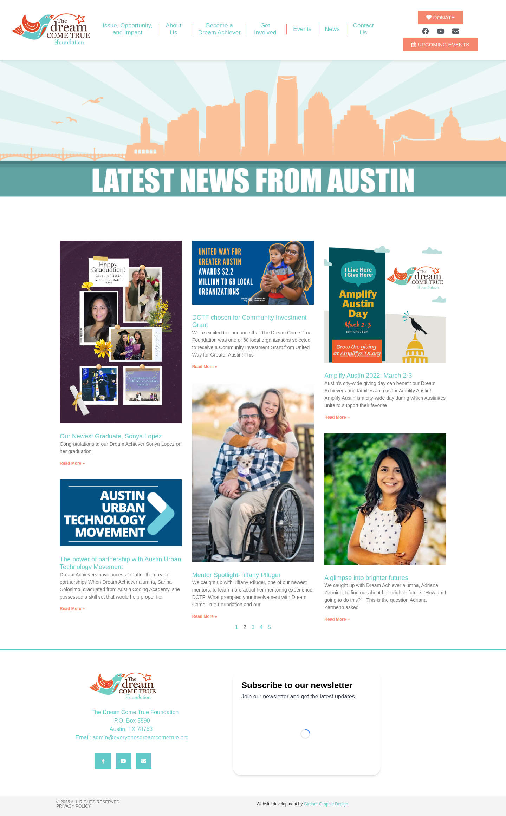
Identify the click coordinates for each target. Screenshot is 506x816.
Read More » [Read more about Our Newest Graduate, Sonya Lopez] (72, 463)
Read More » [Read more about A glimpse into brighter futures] (336, 619)
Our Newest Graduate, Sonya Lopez (111, 436)
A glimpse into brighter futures (366, 577)
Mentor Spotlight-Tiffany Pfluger (236, 573)
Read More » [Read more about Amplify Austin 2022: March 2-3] (336, 417)
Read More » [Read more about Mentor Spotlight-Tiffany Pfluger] (204, 615)
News (332, 29)
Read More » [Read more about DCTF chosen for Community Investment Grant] (204, 366)
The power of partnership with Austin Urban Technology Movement (120, 563)
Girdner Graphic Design (326, 804)
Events (302, 29)
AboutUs (175, 29)
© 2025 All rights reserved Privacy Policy (87, 804)
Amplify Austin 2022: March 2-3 (368, 375)
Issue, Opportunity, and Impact (127, 29)
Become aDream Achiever (219, 29)
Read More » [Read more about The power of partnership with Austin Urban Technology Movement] (72, 608)
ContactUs (363, 29)
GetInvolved (267, 29)
